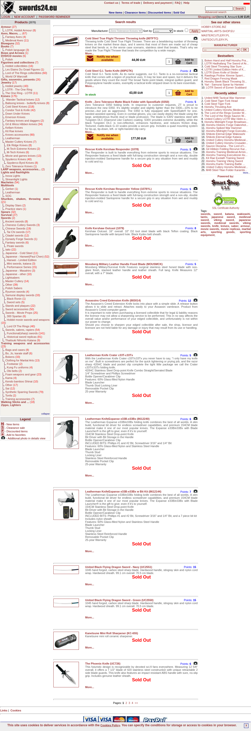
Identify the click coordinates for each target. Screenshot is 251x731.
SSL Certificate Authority (226, 206)
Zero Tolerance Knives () (21, 166)
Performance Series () (22, 267)
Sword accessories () (19, 309)
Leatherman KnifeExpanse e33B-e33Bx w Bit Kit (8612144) (123, 491)
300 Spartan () (16, 316)
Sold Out (179, 12)
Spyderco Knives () (18, 159)
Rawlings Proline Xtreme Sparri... (224, 75)
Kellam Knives (14, 127)
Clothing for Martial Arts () (22, 360)
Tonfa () (10, 395)
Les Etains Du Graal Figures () (24, 69)
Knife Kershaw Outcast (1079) (104, 228)
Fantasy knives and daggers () (24, 120)
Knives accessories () (20, 134)
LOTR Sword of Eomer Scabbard (226, 87)
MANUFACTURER (225, 45)
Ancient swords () (16, 221)
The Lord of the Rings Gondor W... (225, 112)
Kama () (11, 377)
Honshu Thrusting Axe (217, 106)
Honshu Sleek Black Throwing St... (225, 81)
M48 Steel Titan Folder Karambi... (226, 170)
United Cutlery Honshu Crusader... (227, 142)
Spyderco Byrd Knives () (22, 162)
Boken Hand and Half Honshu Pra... (226, 60)
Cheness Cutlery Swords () (22, 224)
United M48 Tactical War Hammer (224, 97)
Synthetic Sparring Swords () (24, 391)
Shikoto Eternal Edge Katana (223, 136)
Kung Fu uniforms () (20, 367)
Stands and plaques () (20, 305)
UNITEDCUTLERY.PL (214, 39)
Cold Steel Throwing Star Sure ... (224, 66)
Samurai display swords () (22, 295)
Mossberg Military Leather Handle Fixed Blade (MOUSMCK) (124, 264)
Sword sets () (16, 302)
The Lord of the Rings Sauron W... (225, 115)
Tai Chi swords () (18, 231)
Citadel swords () (17, 235)
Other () (11, 284)
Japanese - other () (18, 274)
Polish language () (17, 49)
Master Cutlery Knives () (20, 141)
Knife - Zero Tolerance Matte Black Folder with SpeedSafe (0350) (127, 101)
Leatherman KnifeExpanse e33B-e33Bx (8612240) (117, 418)
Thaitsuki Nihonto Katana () (22, 340)
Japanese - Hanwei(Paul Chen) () (27, 256)
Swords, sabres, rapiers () (22, 329)
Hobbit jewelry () (16, 86)
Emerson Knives (15, 117)
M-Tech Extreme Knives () (23, 148)
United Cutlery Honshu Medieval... (225, 109)
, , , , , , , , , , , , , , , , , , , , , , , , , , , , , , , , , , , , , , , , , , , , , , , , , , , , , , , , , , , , (221, 50)
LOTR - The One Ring (18, 89)
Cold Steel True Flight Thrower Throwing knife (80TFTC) (121, 38)
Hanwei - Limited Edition (22, 260)
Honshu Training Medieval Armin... (227, 151)
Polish (9, 59)
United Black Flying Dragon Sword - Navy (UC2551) (118, 566)
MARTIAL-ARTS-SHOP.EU (217, 31)
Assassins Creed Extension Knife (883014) (113, 300)
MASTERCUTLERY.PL (215, 35)
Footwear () (14, 363)
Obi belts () (14, 370)
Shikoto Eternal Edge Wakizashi (225, 133)
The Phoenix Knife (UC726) (102, 663)
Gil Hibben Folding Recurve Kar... (226, 148)
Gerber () (11, 188)
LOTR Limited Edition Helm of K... (225, 69)
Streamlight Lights (16, 179)
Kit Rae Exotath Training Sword (225, 157)
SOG (8, 195)
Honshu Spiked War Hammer (224, 127)
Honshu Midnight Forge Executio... (227, 130)
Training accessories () (20, 398)
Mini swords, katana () (21, 263)
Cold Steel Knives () (19, 106)
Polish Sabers (13, 288)
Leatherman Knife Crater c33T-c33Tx (109, 355)
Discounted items (159, 12)
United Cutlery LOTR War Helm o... (225, 118)
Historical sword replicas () (24, 336)
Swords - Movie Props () (21, 312)
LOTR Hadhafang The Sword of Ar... (226, 63)
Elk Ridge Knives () (19, 145)
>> (136, 702)
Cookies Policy (110, 725)
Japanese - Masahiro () (20, 270)
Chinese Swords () (18, 228)
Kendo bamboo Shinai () (21, 381)
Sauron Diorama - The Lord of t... (226, 145)
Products (21, 22)
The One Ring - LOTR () (21, 93)
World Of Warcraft (16, 76)
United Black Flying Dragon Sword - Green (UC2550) (119, 600)
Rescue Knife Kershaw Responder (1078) (112, 149)
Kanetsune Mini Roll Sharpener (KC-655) (111, 633)
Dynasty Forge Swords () (21, 238)
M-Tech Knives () (18, 152)
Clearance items (135, 12)
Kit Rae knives (14, 131)
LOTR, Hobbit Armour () (20, 30)
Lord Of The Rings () (21, 326)
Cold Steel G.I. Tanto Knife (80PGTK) (109, 70)
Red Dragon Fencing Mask (220, 78)
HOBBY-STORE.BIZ (213, 26)
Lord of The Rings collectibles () (26, 72)
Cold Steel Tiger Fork (217, 103)
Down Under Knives (17, 113)
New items (115, 12)
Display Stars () (15, 205)
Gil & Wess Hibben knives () (24, 124)
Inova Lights (12, 175)
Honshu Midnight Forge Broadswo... (226, 121)
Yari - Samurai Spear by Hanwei (223, 84)
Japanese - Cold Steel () (21, 253)
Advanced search (215, 12)
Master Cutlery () (17, 281)
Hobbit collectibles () (19, 65)
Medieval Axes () (17, 40)
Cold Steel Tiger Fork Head (221, 100)
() (9, 26)
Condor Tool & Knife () (20, 110)
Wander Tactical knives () (22, 99)
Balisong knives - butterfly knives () (27, 103)
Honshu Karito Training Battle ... (225, 164)
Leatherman (12, 138)
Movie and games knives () (23, 155)
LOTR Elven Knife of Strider (221, 72)
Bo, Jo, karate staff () (18, 353)
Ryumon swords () (17, 291)
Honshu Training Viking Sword (224, 161)
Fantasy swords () (17, 242)
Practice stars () (15, 208)
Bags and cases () (17, 349)
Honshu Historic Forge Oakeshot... (227, 124)
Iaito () (10, 249)
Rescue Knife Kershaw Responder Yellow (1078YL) (118, 188)
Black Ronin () (16, 298)
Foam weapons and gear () (23, 374)
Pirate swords (15, 246)
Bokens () (12, 356)
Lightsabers (12, 277)
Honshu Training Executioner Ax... (226, 154)
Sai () (10, 388)
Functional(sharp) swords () (26, 333)
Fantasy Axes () (15, 36)
